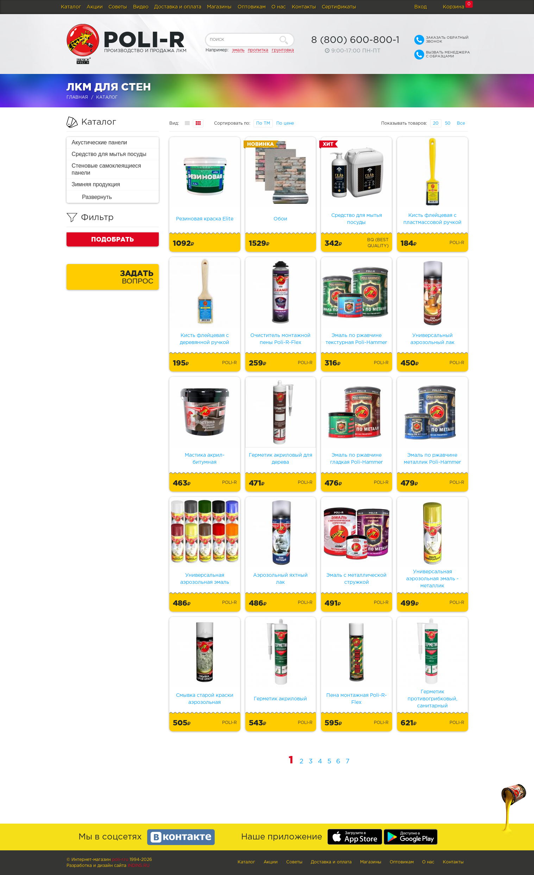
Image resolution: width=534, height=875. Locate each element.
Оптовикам (252, 7)
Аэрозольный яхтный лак (280, 579)
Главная (77, 97)
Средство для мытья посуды (109, 154)
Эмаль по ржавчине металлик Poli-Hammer (432, 458)
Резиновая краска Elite (204, 219)
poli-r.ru (120, 860)
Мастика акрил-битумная (205, 458)
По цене (285, 123)
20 (436, 123)
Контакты (304, 7)
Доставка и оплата (177, 7)
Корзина (453, 7)
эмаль (238, 50)
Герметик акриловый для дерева (280, 458)
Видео (141, 7)
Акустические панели (99, 142)
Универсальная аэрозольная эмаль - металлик (432, 579)
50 (448, 123)
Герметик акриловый (280, 699)
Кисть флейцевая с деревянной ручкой (204, 339)
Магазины (219, 7)
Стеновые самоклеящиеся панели (106, 169)
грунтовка (283, 50)
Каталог (71, 7)
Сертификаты (339, 7)
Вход (420, 7)
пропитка (258, 50)
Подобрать (112, 239)
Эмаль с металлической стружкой (356, 579)
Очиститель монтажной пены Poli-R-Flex (280, 339)
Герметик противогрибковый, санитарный (432, 699)
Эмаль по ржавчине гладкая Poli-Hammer (356, 458)
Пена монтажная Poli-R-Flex (356, 699)
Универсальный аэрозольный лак (432, 339)
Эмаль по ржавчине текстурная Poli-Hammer (356, 339)
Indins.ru (139, 866)
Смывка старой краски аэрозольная (204, 699)
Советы (117, 7)
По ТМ (263, 123)
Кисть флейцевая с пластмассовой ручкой (432, 219)
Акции (95, 7)
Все (461, 123)
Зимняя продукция (96, 184)
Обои (280, 219)
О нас (278, 7)
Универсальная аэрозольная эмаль (204, 579)
